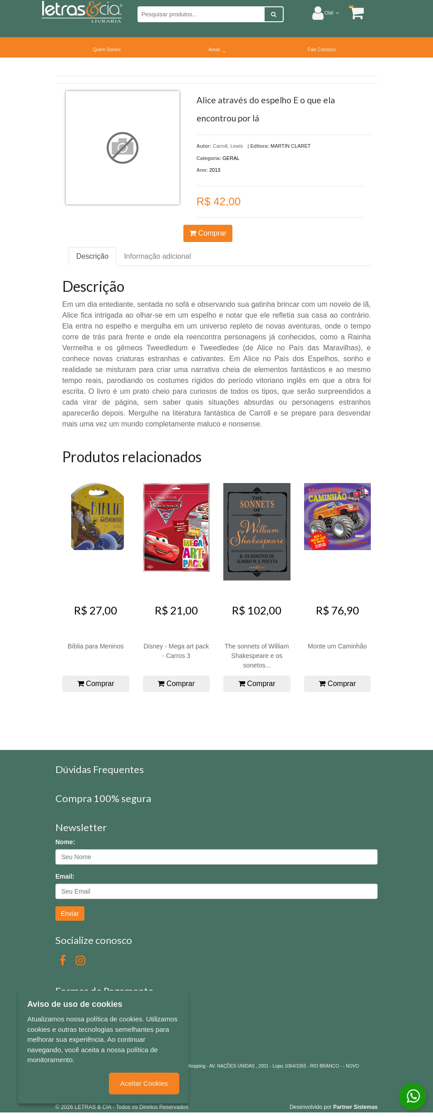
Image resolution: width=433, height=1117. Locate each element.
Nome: (65, 842)
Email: (64, 876)
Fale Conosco (322, 49)
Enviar (70, 913)
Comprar (207, 233)
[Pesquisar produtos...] (201, 14)
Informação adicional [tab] (157, 256)
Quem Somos (107, 49)
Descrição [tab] (92, 256)
